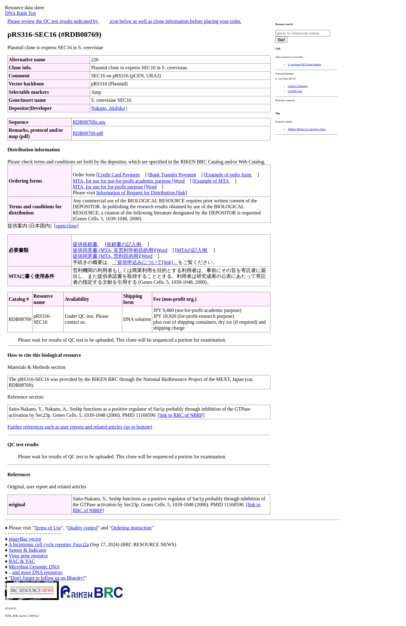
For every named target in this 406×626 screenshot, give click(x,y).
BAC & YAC (22, 561)
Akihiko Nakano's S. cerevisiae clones (307, 129)
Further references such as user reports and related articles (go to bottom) (79, 427)
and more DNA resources (37, 572)
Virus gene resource (28, 555)
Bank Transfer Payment (172, 174)
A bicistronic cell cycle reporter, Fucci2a (48, 544)
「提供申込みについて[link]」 (145, 262)
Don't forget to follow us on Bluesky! (48, 578)
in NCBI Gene (295, 91)
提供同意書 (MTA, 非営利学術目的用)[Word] (123, 250)
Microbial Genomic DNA (34, 566)
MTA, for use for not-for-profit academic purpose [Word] (132, 180)
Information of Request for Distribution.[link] (141, 192)
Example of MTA (212, 180)
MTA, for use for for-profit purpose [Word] (118, 186)
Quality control (82, 527)
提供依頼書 (86, 244)
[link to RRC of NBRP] (181, 415)
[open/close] (66, 225)
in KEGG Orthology (298, 86)
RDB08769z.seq (89, 122)
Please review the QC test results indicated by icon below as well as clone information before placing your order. (124, 21)
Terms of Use (47, 527)
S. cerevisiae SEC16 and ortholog (304, 64)
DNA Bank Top (20, 13)
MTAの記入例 (192, 250)
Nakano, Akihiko (108, 108)
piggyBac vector (25, 539)
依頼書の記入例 (124, 244)
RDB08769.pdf (88, 133)
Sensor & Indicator (27, 550)
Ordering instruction (131, 527)
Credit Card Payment (119, 174)
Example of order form (228, 174)
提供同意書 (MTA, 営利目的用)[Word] (116, 256)
